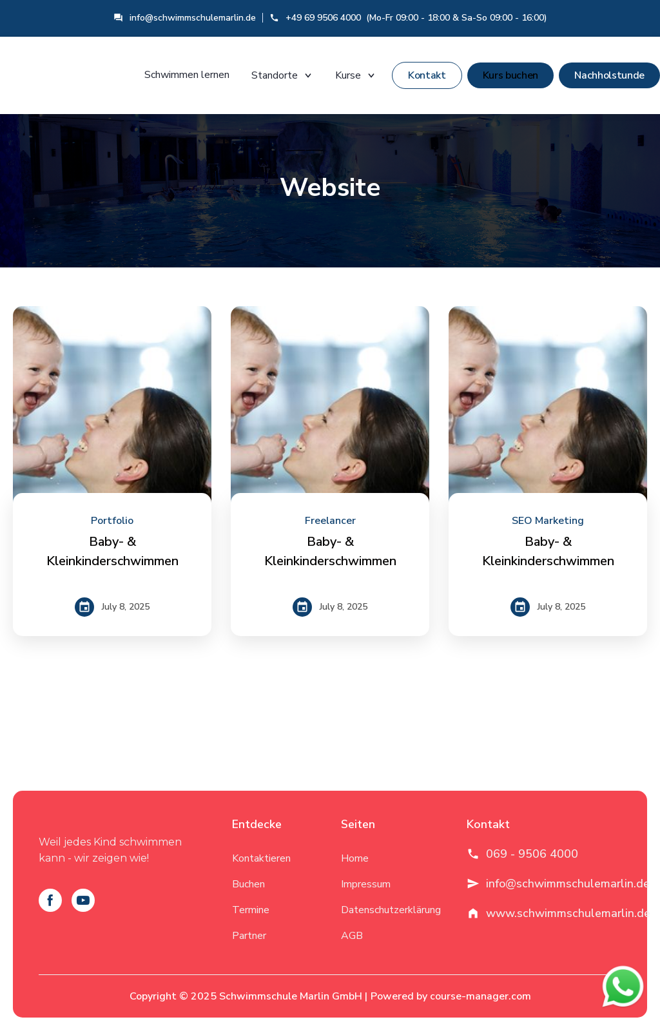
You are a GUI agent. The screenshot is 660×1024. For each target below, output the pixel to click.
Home (355, 858)
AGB (352, 936)
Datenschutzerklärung (391, 910)
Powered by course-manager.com (451, 996)
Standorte (282, 75)
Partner (249, 936)
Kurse (355, 75)
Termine (250, 910)
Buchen (248, 884)
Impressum (366, 884)
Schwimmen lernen (186, 75)
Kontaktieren (261, 858)
